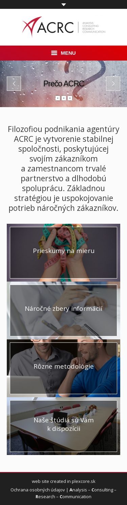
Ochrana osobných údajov (37, 490)
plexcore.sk (84, 481)
